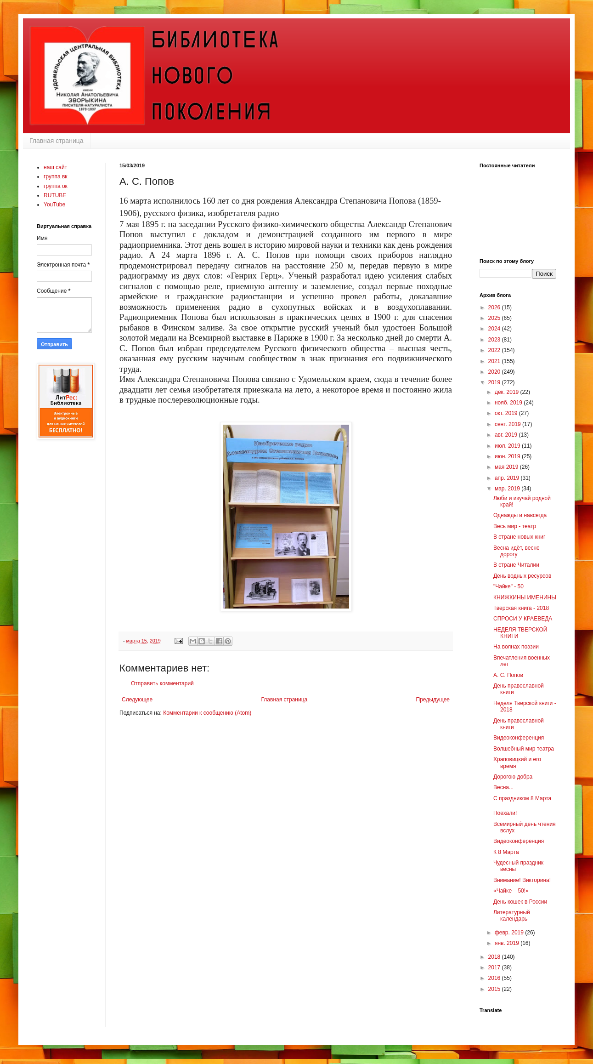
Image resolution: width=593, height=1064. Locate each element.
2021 (495, 361)
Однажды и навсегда (520, 515)
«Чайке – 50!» (511, 891)
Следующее (137, 699)
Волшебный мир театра (523, 748)
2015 (495, 989)
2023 (495, 339)
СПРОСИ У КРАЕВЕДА (522, 618)
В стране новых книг (519, 537)
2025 (495, 318)
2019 (495, 382)
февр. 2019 (510, 932)
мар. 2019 (508, 488)
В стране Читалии (516, 565)
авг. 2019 (507, 435)
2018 (495, 957)
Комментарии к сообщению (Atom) (207, 713)
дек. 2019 (507, 392)
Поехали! (505, 813)
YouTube (54, 204)
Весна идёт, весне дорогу (516, 551)
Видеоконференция (518, 737)
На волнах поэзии (516, 646)
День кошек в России (520, 902)
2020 (495, 372)
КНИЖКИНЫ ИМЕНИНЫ (524, 597)
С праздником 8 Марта (522, 798)
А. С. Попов (508, 675)
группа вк (56, 176)
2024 (495, 328)
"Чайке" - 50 (508, 586)
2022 (495, 350)
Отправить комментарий (162, 683)
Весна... (503, 787)
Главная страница (56, 140)
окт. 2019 (507, 413)
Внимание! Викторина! (522, 880)
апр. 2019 (508, 478)
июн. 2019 (508, 456)
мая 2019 (507, 467)
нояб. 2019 (509, 402)
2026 (495, 307)
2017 (495, 967)
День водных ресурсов (522, 576)
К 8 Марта (506, 852)
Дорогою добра (512, 777)
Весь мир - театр (514, 526)
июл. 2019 (508, 446)
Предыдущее (433, 699)
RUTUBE (55, 195)
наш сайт (55, 167)
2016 (495, 978)
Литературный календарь (511, 915)
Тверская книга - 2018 (521, 608)
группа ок (56, 186)
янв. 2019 (507, 943)
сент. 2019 (508, 424)
